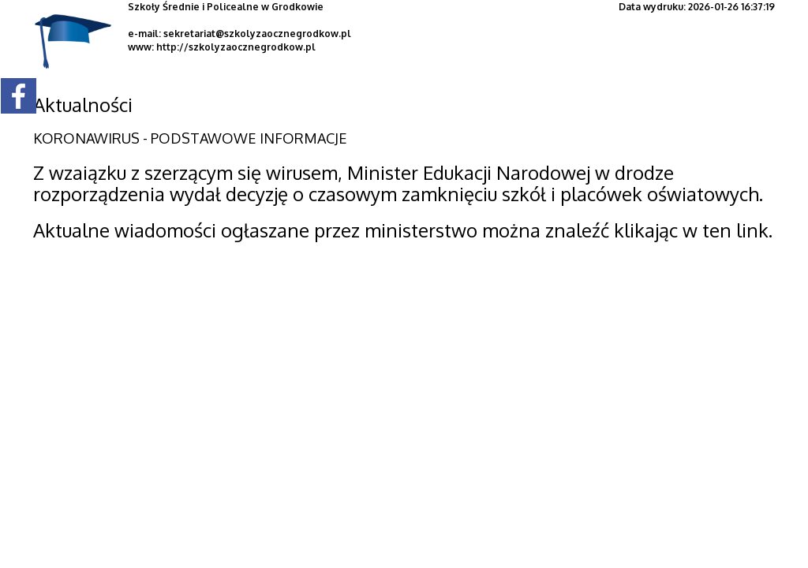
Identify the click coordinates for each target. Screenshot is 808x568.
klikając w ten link (691, 230)
